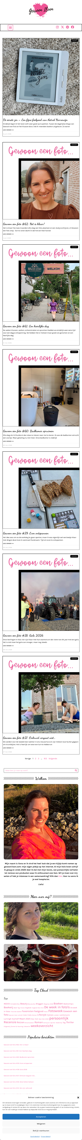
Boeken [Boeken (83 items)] (58, 1003)
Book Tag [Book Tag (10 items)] (17, 1008)
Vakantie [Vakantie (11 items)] (27, 1026)
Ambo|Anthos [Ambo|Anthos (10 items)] (15, 1004)
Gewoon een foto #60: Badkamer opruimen (28, 431)
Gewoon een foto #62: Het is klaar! (23, 224)
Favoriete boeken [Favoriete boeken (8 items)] (16, 1011)
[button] (78, 1097)
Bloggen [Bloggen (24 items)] (39, 1004)
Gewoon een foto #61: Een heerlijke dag (26, 326)
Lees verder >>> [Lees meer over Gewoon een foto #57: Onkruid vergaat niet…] (8, 748)
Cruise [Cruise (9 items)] (22, 1008)
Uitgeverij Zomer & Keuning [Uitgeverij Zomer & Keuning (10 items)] (13, 1026)
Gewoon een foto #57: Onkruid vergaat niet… (29, 738)
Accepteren (41, 1117)
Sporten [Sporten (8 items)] (52, 1023)
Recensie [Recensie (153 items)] (10, 1022)
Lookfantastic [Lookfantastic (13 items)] (64, 1015)
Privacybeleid (45, 1136)
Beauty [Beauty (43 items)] (23, 1003)
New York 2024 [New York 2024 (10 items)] (44, 1019)
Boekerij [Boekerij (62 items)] (8, 1007)
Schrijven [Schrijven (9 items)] (46, 1023)
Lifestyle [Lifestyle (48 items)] (42, 1014)
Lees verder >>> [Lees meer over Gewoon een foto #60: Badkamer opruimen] (8, 441)
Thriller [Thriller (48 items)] (70, 1022)
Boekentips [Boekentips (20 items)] (68, 1004)
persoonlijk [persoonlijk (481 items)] (59, 1018)
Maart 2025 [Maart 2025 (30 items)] (25, 1019)
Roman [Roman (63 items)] (39, 1022)
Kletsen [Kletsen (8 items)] (34, 1015)
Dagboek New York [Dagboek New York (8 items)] (38, 1008)
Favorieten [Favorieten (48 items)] (28, 1011)
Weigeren (41, 1124)
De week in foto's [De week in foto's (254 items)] (57, 1007)
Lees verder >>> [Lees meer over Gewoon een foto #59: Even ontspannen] (8, 543)
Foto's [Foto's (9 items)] (46, 1011)
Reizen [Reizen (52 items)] (20, 1022)
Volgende (53, 758)
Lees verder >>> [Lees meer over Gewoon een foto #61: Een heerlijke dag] (8, 339)
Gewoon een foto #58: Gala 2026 (23, 635)
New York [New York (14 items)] (34, 1019)
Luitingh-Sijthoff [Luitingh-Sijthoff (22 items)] (11, 1019)
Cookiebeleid (35, 1136)
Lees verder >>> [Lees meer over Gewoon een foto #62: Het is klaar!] (8, 234)
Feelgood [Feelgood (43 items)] (38, 1011)
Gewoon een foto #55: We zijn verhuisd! (18, 1088)
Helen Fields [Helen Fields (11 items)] (27, 1015)
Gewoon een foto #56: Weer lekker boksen (19, 1082)
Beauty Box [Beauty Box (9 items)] (31, 1004)
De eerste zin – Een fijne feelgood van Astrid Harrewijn (35, 120)
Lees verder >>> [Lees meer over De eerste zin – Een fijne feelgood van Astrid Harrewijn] (8, 130)
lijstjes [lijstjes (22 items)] (50, 1015)
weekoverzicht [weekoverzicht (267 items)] (42, 1026)
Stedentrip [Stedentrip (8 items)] (59, 1023)
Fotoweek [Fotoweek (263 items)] (55, 1011)
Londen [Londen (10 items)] (56, 1015)
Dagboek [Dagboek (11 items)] (28, 1008)
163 (45, 758)
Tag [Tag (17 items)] (64, 1022)
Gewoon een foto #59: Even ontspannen (25, 533)
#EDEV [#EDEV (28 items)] (7, 1004)
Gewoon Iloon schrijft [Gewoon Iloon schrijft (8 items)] (16, 1015)
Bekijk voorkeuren (41, 1131)
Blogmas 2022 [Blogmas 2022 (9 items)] (48, 1004)
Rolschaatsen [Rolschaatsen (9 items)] (29, 1023)
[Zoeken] (76, 770)
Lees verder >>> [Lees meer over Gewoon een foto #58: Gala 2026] (8, 646)
